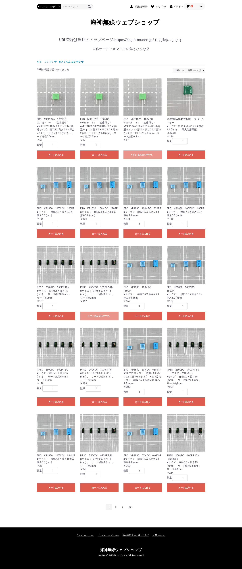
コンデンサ (50, 61)
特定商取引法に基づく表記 (136, 535)
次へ (131, 507)
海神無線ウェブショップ (121, 22)
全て (39, 61)
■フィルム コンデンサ (71, 61)
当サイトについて (85, 535)
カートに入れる (56, 155)
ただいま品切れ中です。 (142, 155)
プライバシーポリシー (108, 535)
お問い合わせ (158, 535)
